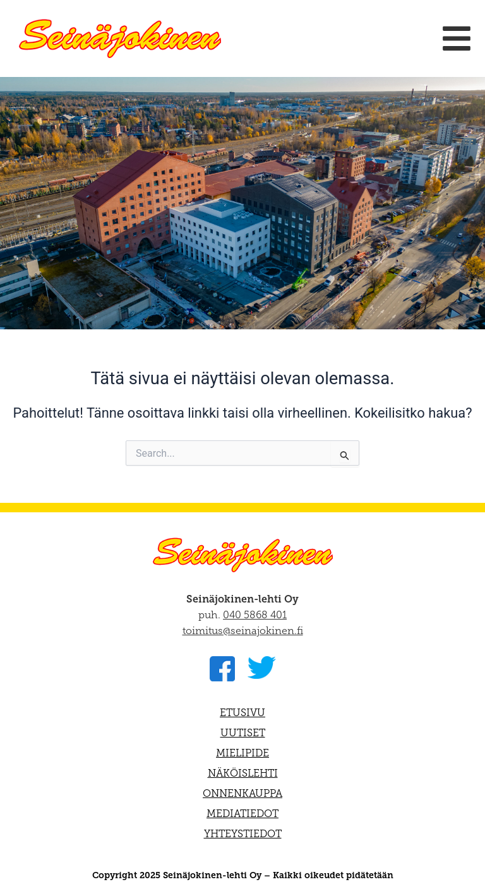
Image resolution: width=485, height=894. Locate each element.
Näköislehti (243, 773)
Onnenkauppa (242, 793)
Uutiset (242, 732)
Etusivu (242, 712)
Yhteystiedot (243, 833)
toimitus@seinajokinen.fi (243, 630)
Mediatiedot (242, 813)
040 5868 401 (255, 614)
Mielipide (242, 753)
